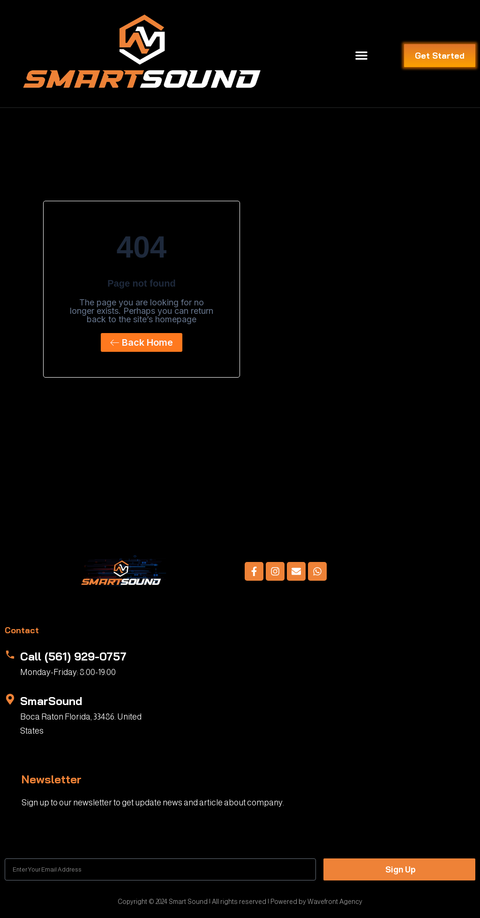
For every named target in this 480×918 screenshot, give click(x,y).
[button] (361, 55)
